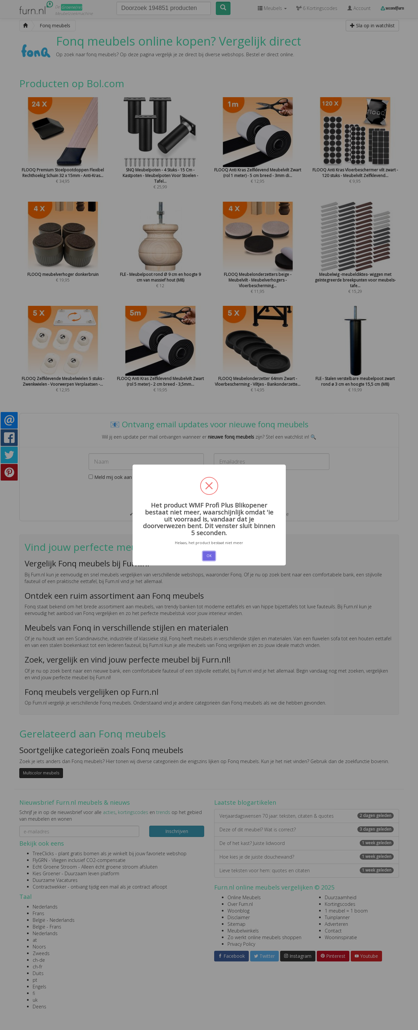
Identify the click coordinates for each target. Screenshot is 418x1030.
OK (209, 555)
